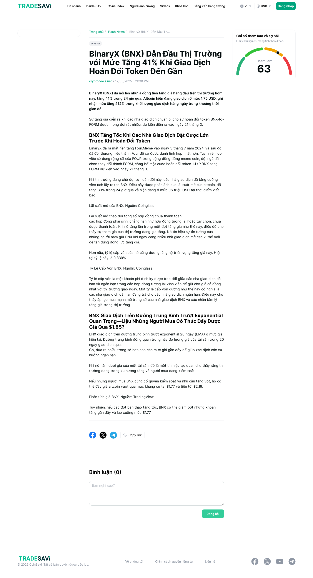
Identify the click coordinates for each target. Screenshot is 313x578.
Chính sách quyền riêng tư (174, 561)
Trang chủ (96, 32)
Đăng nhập (286, 6)
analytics (95, 43)
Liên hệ (210, 561)
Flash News (116, 32)
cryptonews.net (101, 81)
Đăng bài (213, 514)
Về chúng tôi (134, 561)
